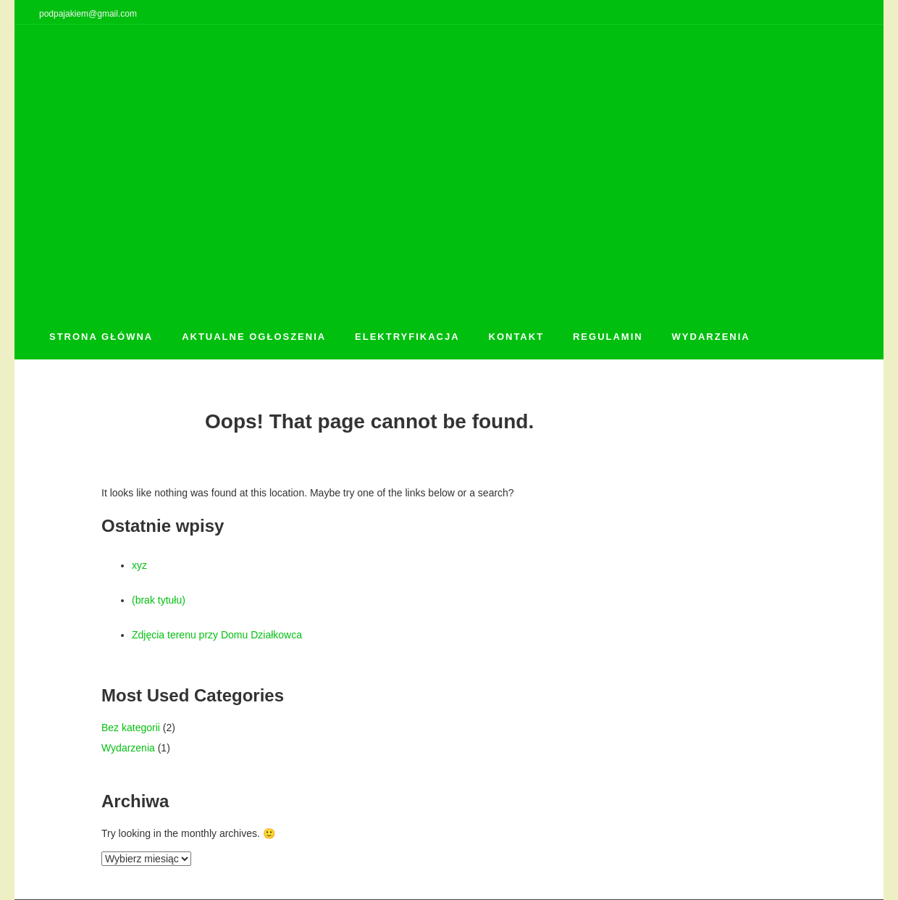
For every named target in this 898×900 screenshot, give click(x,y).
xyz (139, 565)
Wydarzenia (128, 748)
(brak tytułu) (158, 600)
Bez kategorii (130, 727)
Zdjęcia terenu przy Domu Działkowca (217, 635)
